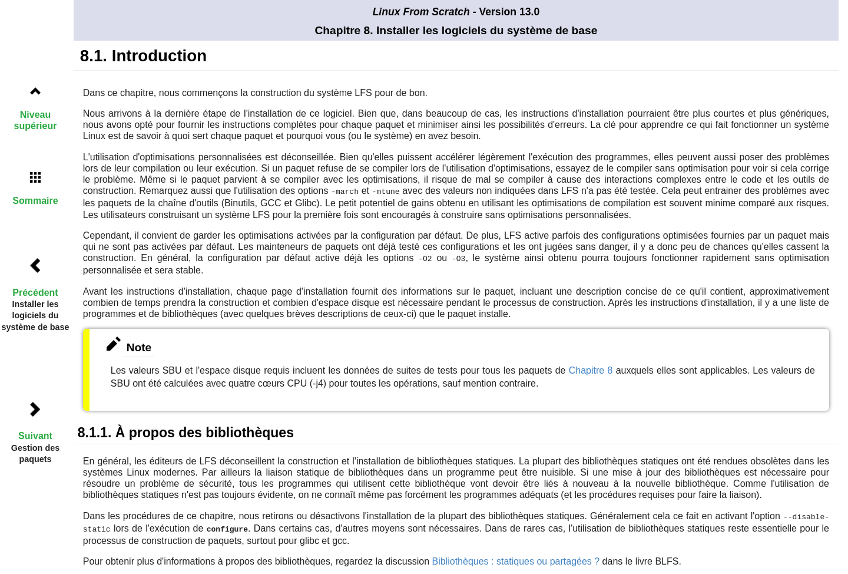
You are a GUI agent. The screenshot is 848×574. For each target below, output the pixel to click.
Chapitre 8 (591, 369)
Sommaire (35, 201)
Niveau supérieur (35, 120)
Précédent (35, 293)
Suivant (35, 436)
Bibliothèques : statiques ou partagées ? (516, 559)
